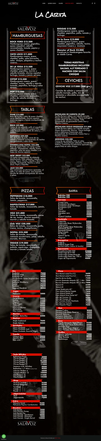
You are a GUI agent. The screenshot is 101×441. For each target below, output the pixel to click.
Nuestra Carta (69, 3)
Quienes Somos (52, 3)
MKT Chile (57, 438)
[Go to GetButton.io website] (3, 439)
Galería (61, 3)
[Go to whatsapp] (4, 436)
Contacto (79, 3)
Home (43, 3)
